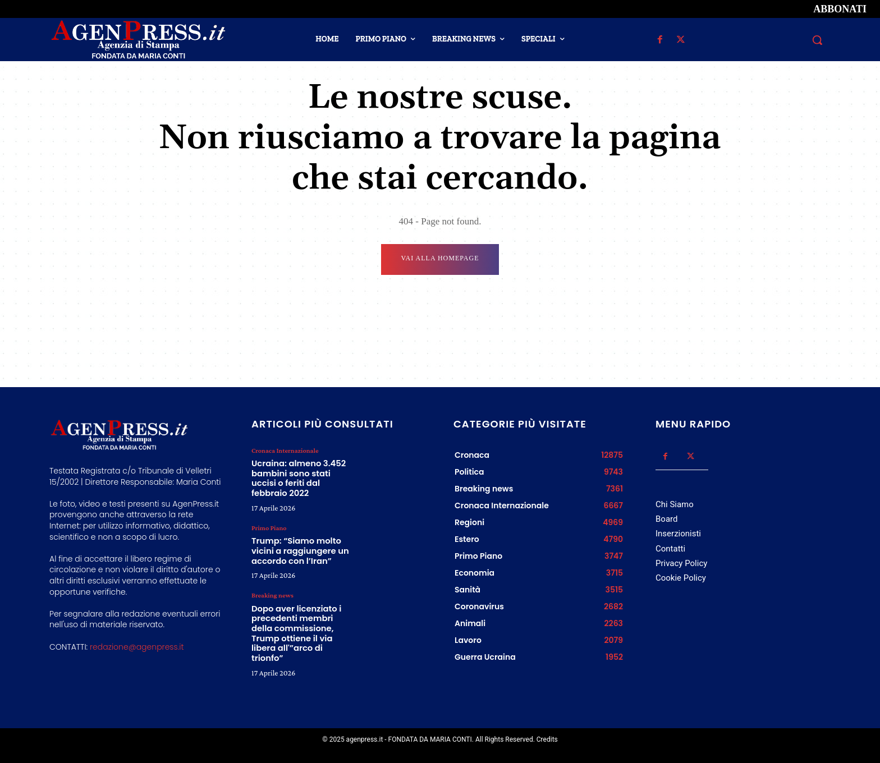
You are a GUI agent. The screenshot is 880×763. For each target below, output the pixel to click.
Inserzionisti (678, 533)
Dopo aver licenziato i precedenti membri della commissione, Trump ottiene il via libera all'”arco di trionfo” (297, 608)
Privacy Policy (681, 563)
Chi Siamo (675, 504)
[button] (817, 39)
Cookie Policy (681, 577)
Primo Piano (268, 514)
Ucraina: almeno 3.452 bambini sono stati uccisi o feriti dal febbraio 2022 (301, 471)
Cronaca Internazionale (284, 450)
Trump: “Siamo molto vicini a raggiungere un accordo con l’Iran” (294, 535)
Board (666, 519)
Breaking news (271, 578)
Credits (547, 739)
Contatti (670, 548)
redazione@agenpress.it (137, 646)
